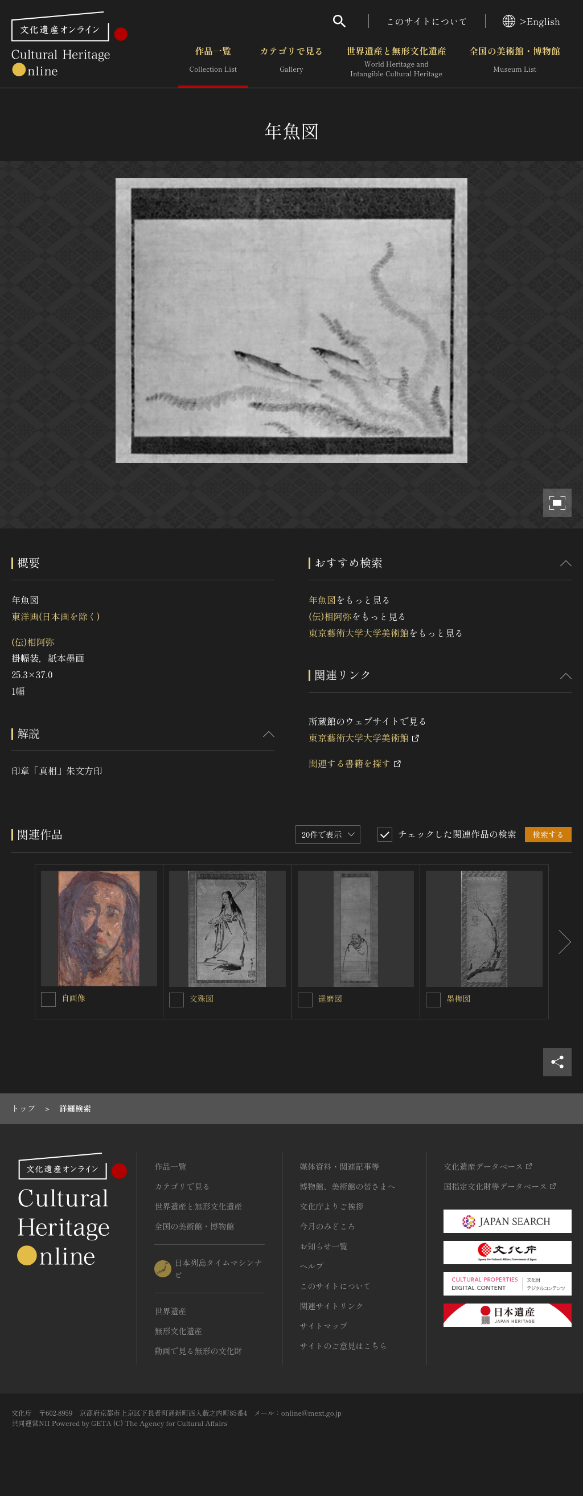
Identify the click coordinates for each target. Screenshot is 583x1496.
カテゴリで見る (291, 62)
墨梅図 (458, 998)
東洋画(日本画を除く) (55, 616)
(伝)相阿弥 (33, 642)
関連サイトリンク (331, 1305)
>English (531, 21)
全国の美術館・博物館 (514, 62)
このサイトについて (427, 21)
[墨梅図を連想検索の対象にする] (433, 1000)
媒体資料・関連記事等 (339, 1166)
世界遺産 (170, 1311)
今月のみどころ (327, 1226)
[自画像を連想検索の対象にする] (48, 999)
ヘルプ (311, 1266)
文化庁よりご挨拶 (331, 1206)
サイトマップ (323, 1325)
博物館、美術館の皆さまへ (347, 1186)
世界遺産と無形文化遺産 (396, 62)
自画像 (73, 997)
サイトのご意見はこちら (343, 1345)
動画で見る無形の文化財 (198, 1350)
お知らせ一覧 (323, 1246)
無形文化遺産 (178, 1331)
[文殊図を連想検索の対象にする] (176, 1000)
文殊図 (202, 998)
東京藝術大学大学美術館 (359, 633)
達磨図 (330, 998)
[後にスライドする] (560, 942)
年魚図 (322, 599)
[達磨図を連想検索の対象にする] (305, 1000)
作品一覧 (213, 62)
